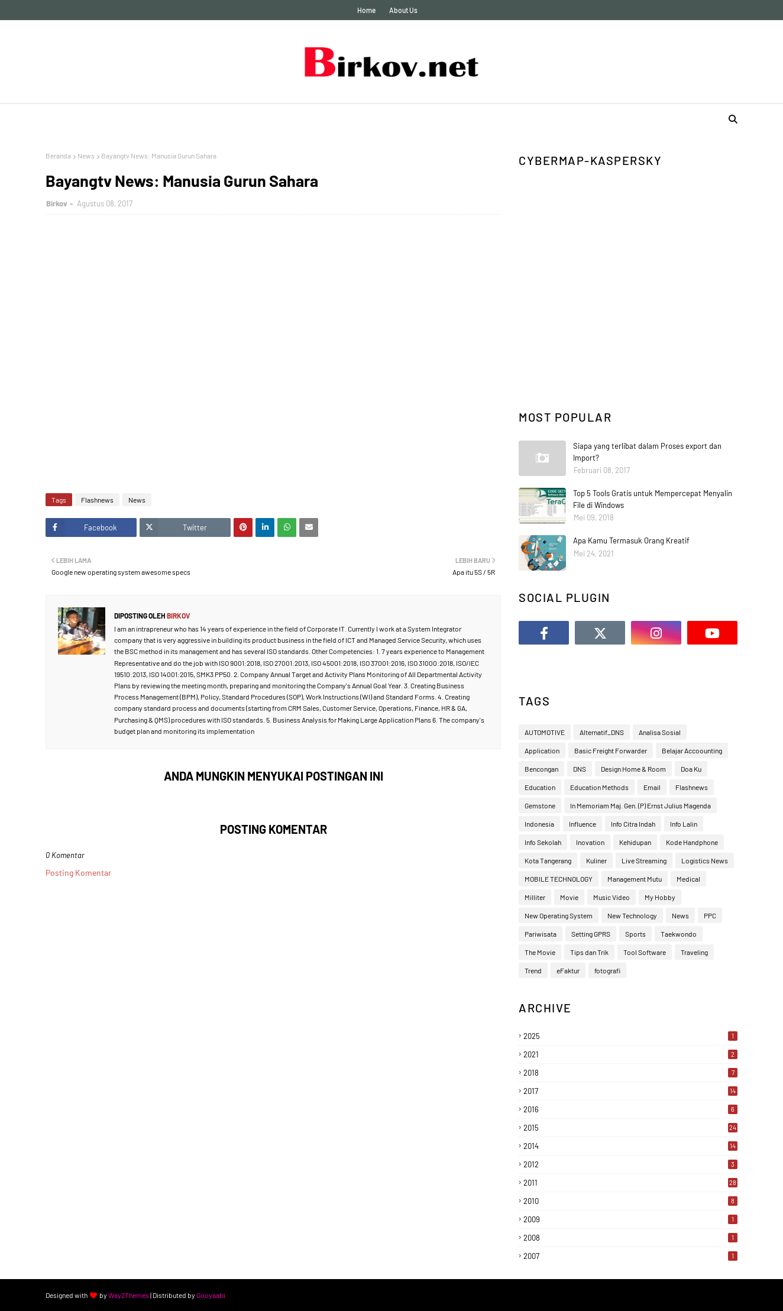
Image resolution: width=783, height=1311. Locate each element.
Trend (533, 970)
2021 (630, 1054)
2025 (630, 1036)
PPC (710, 915)
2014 (630, 1146)
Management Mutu (634, 879)
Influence (582, 824)
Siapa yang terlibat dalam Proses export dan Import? (647, 451)
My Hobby (660, 897)
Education (540, 787)
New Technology (632, 915)
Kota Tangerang (548, 860)
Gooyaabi (210, 1295)
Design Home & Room (633, 769)
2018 (630, 1072)
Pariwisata (540, 934)
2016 (630, 1109)
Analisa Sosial (660, 732)
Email (652, 787)
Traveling (694, 952)
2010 (630, 1201)
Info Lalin (683, 824)
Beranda (58, 155)
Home (366, 10)
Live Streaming (644, 860)
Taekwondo (679, 934)
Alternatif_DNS (602, 732)
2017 (630, 1091)
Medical (688, 879)
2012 (630, 1164)
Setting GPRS (590, 934)
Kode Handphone (692, 842)
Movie (569, 897)
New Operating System (559, 915)
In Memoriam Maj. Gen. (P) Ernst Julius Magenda (640, 805)
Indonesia (539, 824)
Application (542, 750)
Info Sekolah (543, 842)
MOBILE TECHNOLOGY (559, 879)
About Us (403, 10)
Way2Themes (128, 1295)
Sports (635, 934)
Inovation (590, 842)
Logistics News (704, 860)
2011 (630, 1182)
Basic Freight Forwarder (610, 750)
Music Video (611, 897)
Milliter (535, 897)
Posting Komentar (78, 872)
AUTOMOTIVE (545, 732)
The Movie (540, 952)
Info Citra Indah (633, 824)
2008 (630, 1237)
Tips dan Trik (589, 952)
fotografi (607, 970)
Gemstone (540, 805)
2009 (630, 1219)
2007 (630, 1256)
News (86, 155)
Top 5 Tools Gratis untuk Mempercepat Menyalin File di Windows (652, 499)
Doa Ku (691, 769)
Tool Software (644, 952)
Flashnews (97, 500)
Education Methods (599, 787)
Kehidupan (635, 842)
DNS (579, 769)
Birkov (56, 203)
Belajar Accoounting (692, 750)
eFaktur (568, 970)
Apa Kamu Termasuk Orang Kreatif (631, 540)
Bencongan (541, 769)
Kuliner (596, 860)
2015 (630, 1127)
